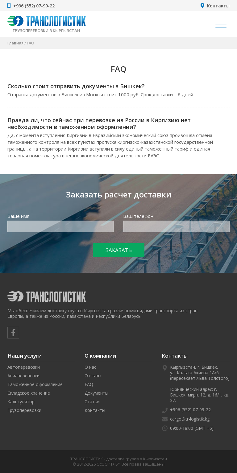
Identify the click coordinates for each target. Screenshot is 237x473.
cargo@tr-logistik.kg (190, 419)
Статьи (92, 402)
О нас (90, 367)
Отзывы (93, 376)
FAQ (89, 384)
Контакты (218, 6)
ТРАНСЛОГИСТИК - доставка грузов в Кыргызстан (118, 459)
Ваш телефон (138, 216)
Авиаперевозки (23, 376)
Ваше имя (18, 216)
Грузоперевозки (24, 410)
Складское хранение (28, 393)
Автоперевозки (23, 367)
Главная (15, 43)
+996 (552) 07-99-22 (34, 6)
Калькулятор (21, 402)
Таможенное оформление (35, 384)
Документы (96, 393)
